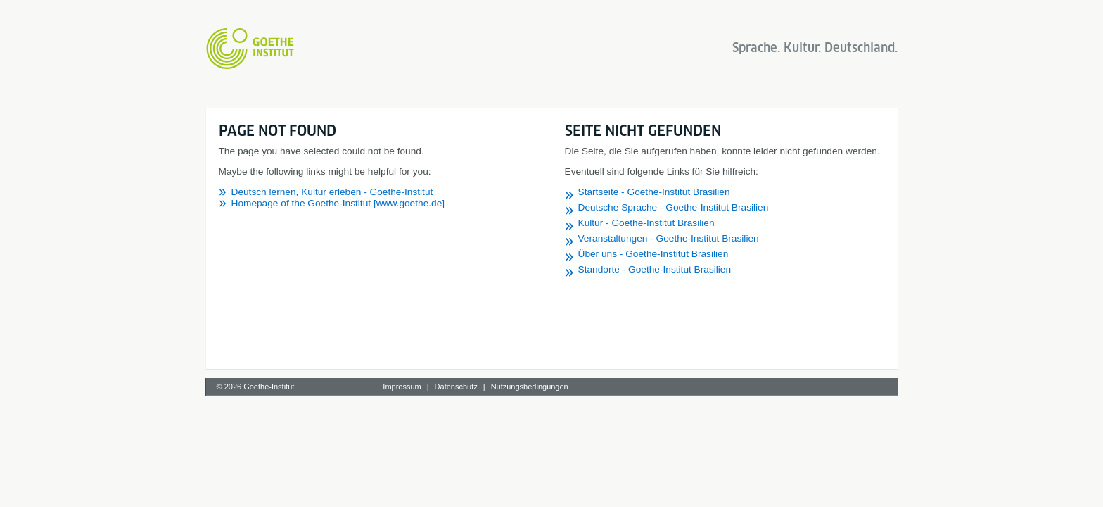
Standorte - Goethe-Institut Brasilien (655, 269)
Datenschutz (456, 386)
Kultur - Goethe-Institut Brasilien (646, 223)
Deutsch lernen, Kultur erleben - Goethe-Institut (332, 192)
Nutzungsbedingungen (529, 386)
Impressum (402, 386)
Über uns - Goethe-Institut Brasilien (653, 254)
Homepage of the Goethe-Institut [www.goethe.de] (338, 203)
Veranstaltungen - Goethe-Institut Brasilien (668, 238)
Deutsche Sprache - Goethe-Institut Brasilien (673, 207)
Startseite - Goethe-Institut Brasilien (654, 192)
